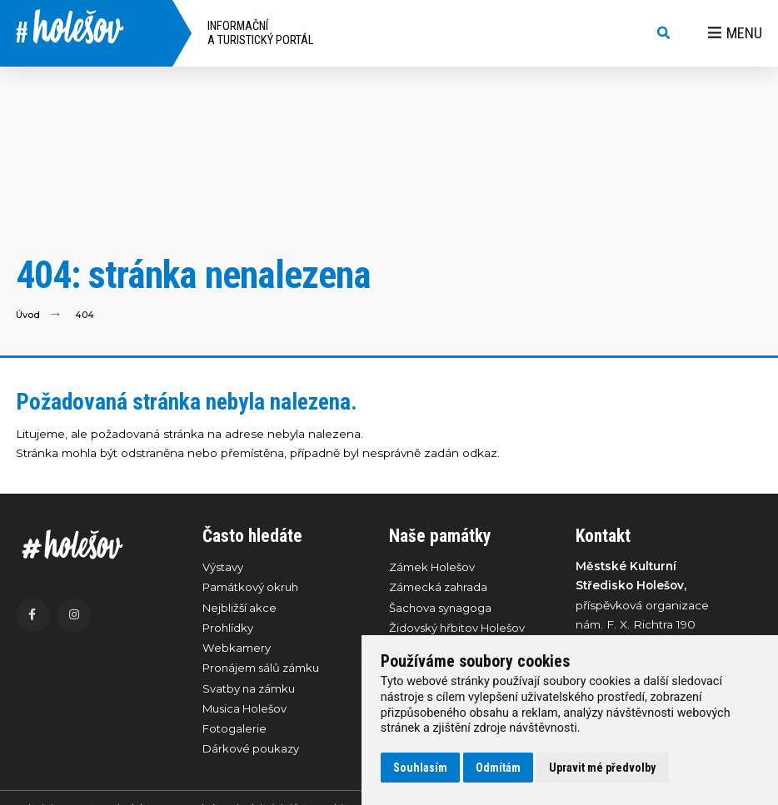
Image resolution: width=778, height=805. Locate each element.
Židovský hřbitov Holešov (460, 630)
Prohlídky (229, 630)
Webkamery (236, 651)
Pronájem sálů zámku (264, 671)
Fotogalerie (234, 735)
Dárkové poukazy (252, 756)
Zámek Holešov (433, 567)
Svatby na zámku (250, 693)
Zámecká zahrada (439, 587)
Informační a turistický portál (260, 33)
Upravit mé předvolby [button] (602, 767)
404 (86, 315)
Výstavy (223, 567)
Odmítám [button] (498, 767)
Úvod (28, 315)
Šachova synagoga (442, 609)
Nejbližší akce (241, 609)
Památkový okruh (252, 587)
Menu (735, 33)
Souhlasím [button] (420, 767)
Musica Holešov (247, 714)
